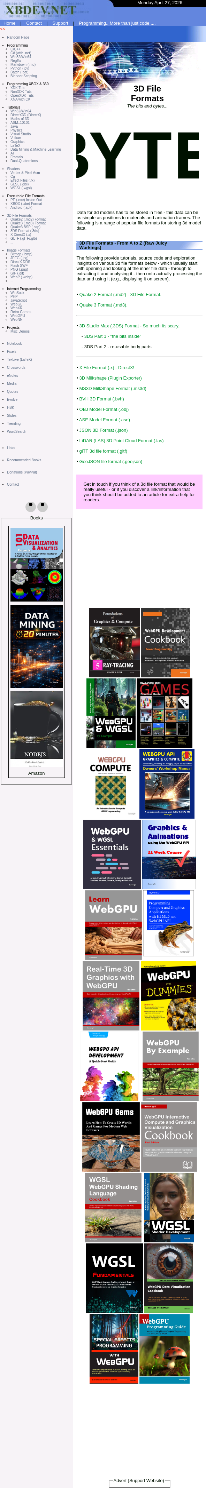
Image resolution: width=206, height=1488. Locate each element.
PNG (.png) (19, 269)
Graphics (17, 142)
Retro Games (20, 312)
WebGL (16, 304)
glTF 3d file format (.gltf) (103, 451)
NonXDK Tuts (21, 92)
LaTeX (15, 146)
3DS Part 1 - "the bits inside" (112, 336)
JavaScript (18, 300)
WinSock (17, 293)
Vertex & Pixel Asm (25, 173)
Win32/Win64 (20, 57)
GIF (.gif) (17, 273)
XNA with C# (20, 99)
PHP (14, 297)
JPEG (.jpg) (19, 258)
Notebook (14, 343)
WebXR (16, 308)
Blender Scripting (23, 76)
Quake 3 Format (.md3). (103, 305)
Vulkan (15, 138)
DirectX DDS (20, 262)
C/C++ (15, 49)
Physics (16, 130)
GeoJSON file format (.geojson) (111, 461)
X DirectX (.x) (20, 235)
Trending (14, 423)
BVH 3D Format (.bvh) (101, 398)
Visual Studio (20, 134)
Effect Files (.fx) (22, 180)
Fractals (16, 157)
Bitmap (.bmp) (21, 254)
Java (14, 126)
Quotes (12, 391)
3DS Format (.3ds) (24, 231)
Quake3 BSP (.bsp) (25, 227)
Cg (12, 176)
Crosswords (16, 367)
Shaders (13, 169)
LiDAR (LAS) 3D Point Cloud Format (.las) (121, 440)
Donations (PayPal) (22, 472)
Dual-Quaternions (24, 161)
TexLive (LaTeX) (19, 359)
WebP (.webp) (21, 277)
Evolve (12, 399)
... (11, 242)
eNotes (12, 375)
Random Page (18, 37)
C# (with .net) (20, 53)
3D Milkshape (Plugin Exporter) (110, 378)
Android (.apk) (21, 207)
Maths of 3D (19, 119)
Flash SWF (19, 266)
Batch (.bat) (19, 72)
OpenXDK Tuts (22, 95)
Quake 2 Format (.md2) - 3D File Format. (120, 294)
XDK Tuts (17, 88)
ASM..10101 (20, 123)
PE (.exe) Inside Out (26, 200)
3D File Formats (19, 215)
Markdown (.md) (23, 64)
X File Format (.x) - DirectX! (107, 367)
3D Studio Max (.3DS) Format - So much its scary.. (130, 325)
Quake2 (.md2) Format (28, 219)
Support (60, 23)
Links (11, 448)
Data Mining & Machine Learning (35, 149)
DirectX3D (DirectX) (25, 115)
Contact (34, 23)
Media (11, 383)
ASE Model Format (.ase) (104, 419)
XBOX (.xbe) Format (26, 204)
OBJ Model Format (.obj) (104, 409)
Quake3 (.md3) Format (28, 223)
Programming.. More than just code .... (117, 23)
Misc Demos (20, 331)
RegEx (15, 61)
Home (9, 23)
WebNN (16, 319)
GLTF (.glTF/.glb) (23, 238)
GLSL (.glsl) (19, 184)
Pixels (11, 351)
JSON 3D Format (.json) (103, 430)
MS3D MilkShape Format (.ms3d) (112, 388)
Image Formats (18, 250)
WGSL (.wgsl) (21, 188)
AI (12, 153)
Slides (11, 415)
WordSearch (16, 431)
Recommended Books (24, 460)
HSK (10, 407)
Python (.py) (19, 68)
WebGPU (17, 316)
